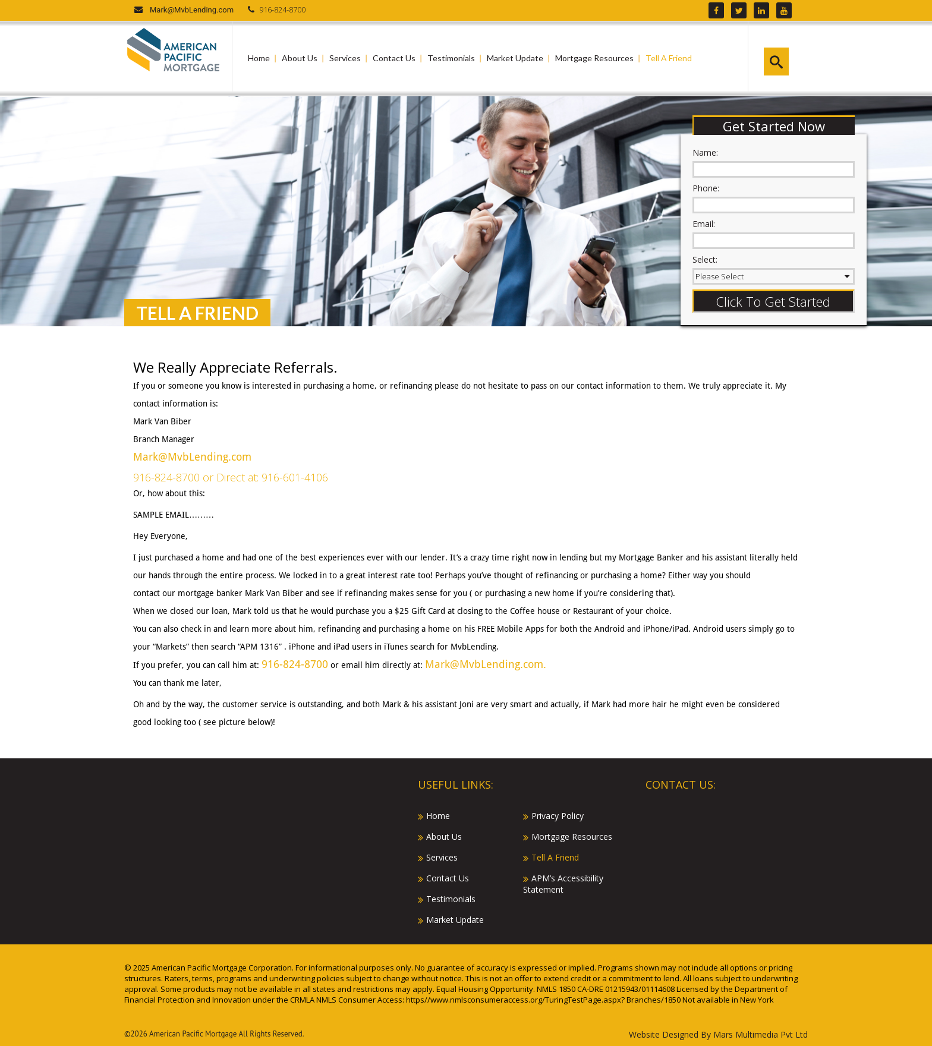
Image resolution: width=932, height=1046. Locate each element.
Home (259, 58)
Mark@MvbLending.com (192, 9)
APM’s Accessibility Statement (563, 883)
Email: (703, 223)
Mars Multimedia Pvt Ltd (760, 1034)
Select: (704, 259)
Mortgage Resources (594, 58)
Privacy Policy (557, 815)
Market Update (515, 58)
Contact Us (394, 58)
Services (345, 58)
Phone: (705, 188)
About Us (299, 58)
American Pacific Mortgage (193, 1034)
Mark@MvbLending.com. (485, 664)
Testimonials (451, 58)
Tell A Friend (669, 58)
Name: (705, 152)
